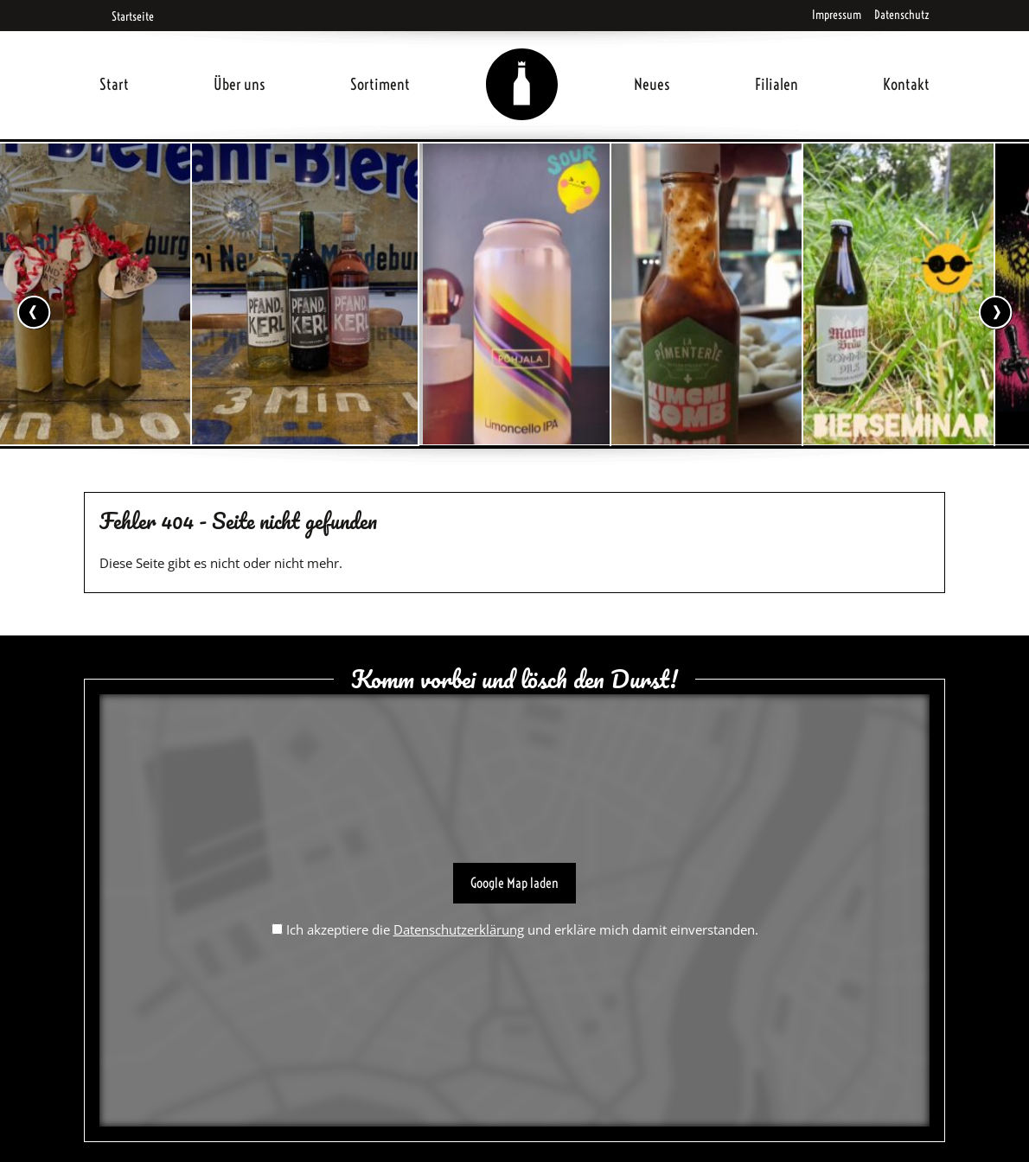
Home (522, 63)
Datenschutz (902, 14)
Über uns (239, 84)
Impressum (836, 14)
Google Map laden (514, 882)
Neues (652, 84)
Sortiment (380, 84)
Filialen (776, 84)
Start (114, 84)
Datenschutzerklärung (458, 929)
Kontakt (906, 84)
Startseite (126, 16)
